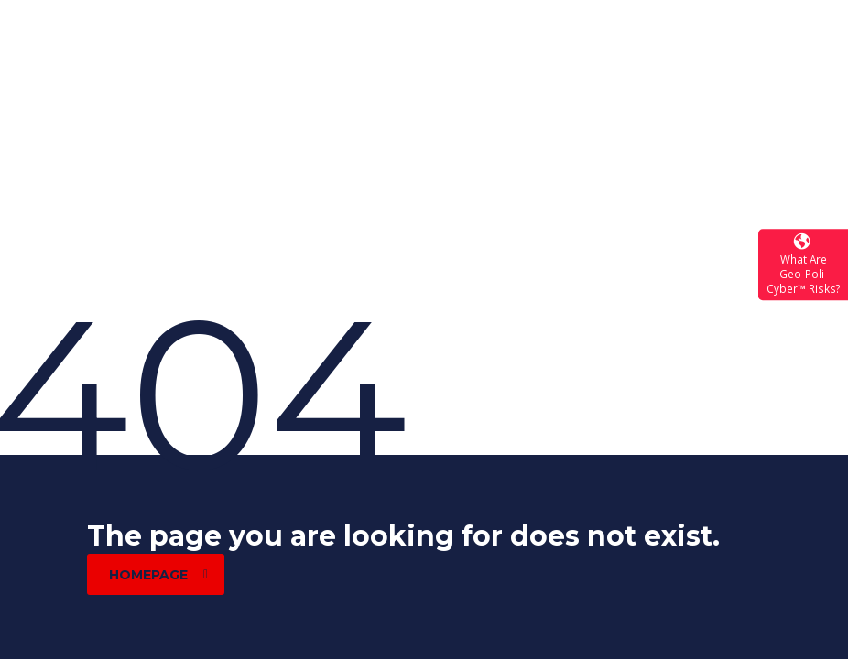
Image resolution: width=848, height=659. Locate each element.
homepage (158, 575)
